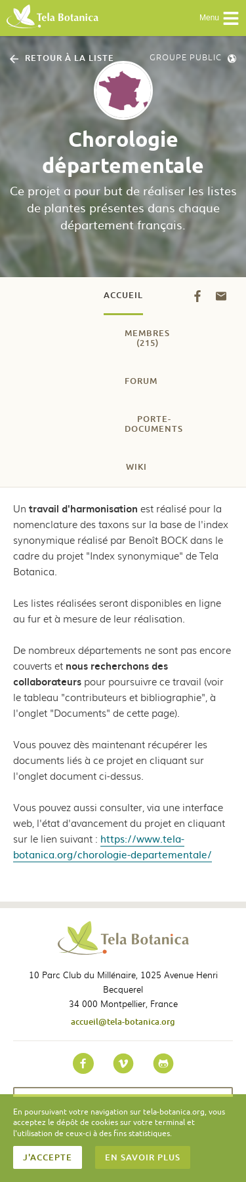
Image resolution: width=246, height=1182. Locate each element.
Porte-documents (154, 423)
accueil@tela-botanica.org (123, 1021)
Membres (147, 338)
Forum (141, 380)
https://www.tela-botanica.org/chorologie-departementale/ (112, 846)
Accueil (123, 295)
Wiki (136, 466)
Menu (219, 18)
